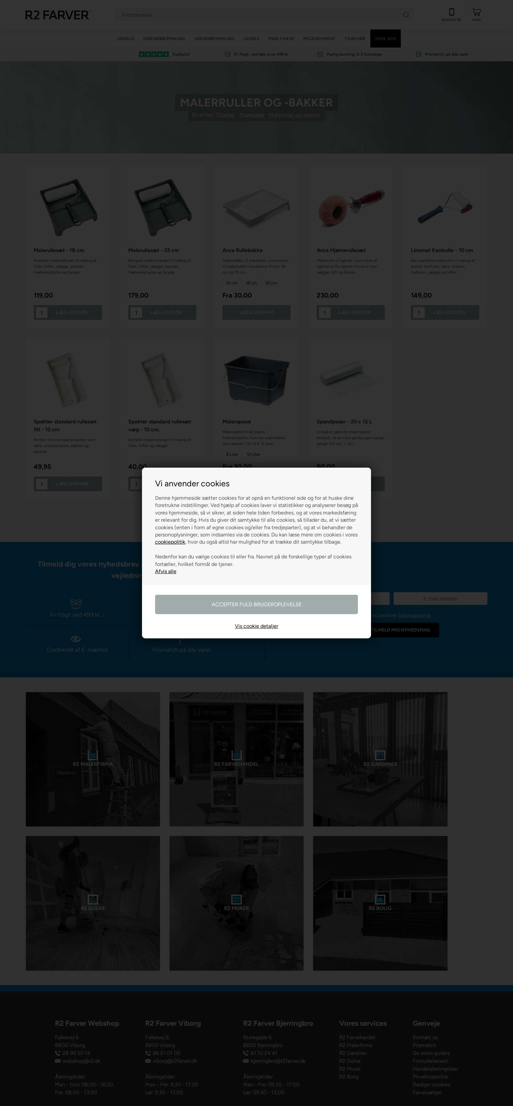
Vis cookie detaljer (256, 626)
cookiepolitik (170, 542)
